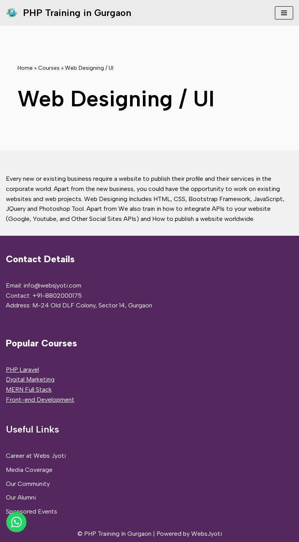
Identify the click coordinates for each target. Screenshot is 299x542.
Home (25, 68)
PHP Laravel (22, 369)
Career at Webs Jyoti (36, 455)
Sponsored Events (31, 511)
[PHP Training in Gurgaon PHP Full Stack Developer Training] (68, 12)
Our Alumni (21, 497)
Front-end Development (40, 399)
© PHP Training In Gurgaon (114, 533)
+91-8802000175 (57, 295)
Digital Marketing (30, 379)
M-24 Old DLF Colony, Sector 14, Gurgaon (92, 305)
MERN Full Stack (29, 389)
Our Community (28, 483)
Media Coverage (29, 469)
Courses (49, 68)
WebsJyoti (206, 533)
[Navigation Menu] (284, 12)
